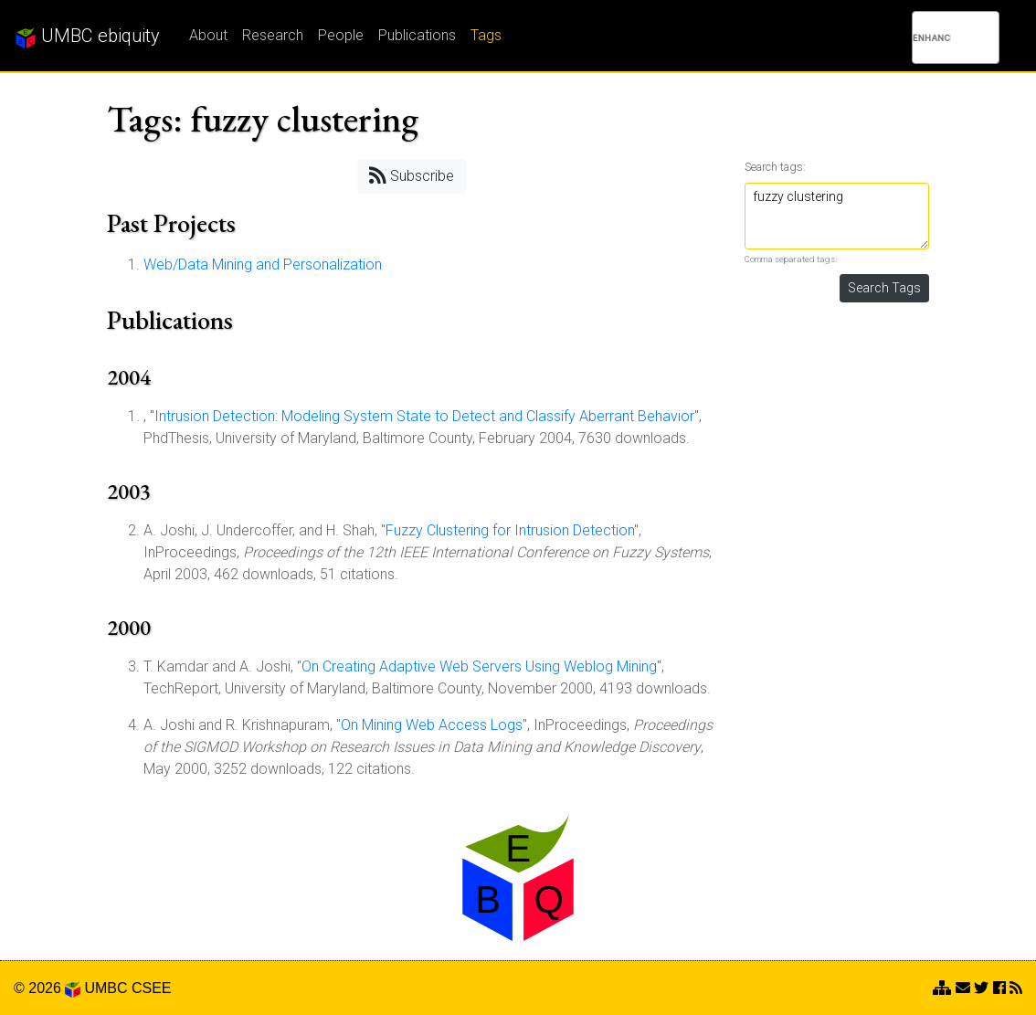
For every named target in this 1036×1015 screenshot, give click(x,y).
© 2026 (47, 988)
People (341, 35)
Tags (486, 35)
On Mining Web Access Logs (432, 725)
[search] (932, 37)
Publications (417, 35)
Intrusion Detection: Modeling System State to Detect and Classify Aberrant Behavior (424, 416)
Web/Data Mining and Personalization (262, 264)
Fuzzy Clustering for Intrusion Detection (510, 530)
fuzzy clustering (837, 216)
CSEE (152, 988)
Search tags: (775, 167)
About (208, 35)
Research (272, 35)
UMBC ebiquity (87, 36)
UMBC (105, 988)
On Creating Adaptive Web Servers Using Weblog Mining (479, 666)
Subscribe (411, 175)
